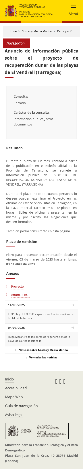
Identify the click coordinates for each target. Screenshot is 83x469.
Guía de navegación (21, 405)
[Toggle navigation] (72, 10)
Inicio (9, 379)
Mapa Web (14, 396)
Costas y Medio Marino (37, 31)
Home (12, 31)
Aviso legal (14, 414)
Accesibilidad (16, 388)
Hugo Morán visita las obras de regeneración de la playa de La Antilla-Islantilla (39, 339)
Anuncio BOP (20, 295)
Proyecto (17, 286)
